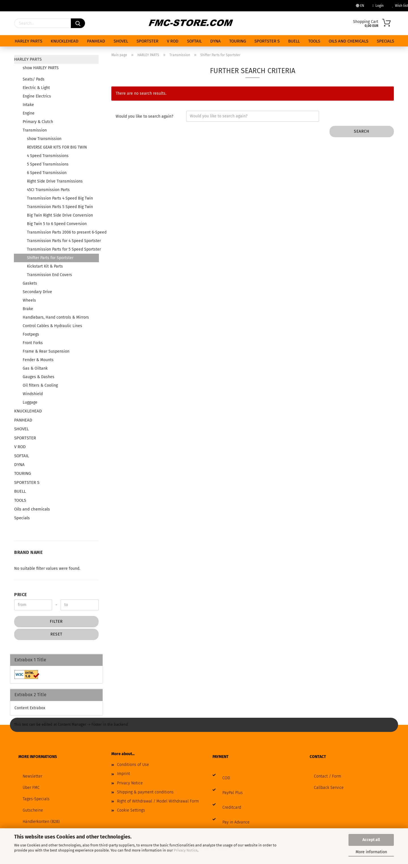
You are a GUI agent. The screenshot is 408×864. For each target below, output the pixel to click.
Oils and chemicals (348, 41)
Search (361, 131)
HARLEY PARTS (28, 41)
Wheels (29, 300)
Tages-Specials (36, 799)
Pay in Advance (236, 822)
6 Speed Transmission (47, 172)
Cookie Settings (131, 810)
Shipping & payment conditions (145, 792)
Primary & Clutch (38, 121)
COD (226, 778)
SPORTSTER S (267, 41)
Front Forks (33, 342)
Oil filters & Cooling (40, 385)
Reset (56, 634)
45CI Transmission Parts (48, 189)
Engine (29, 113)
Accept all (371, 839)
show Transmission (44, 138)
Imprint (123, 773)
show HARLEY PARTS (41, 67)
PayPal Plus (232, 792)
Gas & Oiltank (35, 368)
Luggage (30, 402)
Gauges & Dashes (38, 376)
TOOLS (314, 41)
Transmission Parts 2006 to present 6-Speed (63, 232)
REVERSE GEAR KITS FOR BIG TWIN (57, 147)
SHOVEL (121, 41)
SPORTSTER (147, 41)
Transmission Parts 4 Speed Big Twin (60, 198)
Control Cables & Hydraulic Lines (52, 325)
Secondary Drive (37, 291)
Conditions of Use (133, 764)
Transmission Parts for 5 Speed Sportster (63, 249)
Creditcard (231, 807)
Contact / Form (327, 776)
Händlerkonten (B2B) (41, 821)
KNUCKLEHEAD (64, 41)
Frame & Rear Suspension (46, 351)
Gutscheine (33, 810)
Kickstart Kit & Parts (45, 266)
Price (20, 594)
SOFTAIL (194, 41)
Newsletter (32, 776)
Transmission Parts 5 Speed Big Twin (60, 206)
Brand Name (28, 552)
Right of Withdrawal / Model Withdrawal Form (158, 801)
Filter (56, 621)
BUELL (294, 41)
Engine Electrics (37, 96)
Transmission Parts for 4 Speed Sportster (63, 240)
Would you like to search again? (144, 116)
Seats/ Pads (33, 79)
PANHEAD (96, 41)
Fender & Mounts (38, 359)
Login (378, 6)
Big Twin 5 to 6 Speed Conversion (57, 223)
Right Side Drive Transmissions (55, 181)
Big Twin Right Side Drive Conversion (60, 215)
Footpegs (31, 334)
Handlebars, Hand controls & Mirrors (56, 317)
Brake (28, 308)
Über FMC (31, 787)
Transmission (35, 130)
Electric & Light (36, 87)
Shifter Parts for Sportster (50, 257)
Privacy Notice (185, 850)
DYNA (215, 41)
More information (371, 852)
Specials (385, 41)
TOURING (237, 41)
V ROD (172, 41)
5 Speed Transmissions (48, 164)
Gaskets (30, 283)
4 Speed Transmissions (48, 155)
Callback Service (329, 787)
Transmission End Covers (49, 274)
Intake (28, 104)
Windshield (33, 393)
